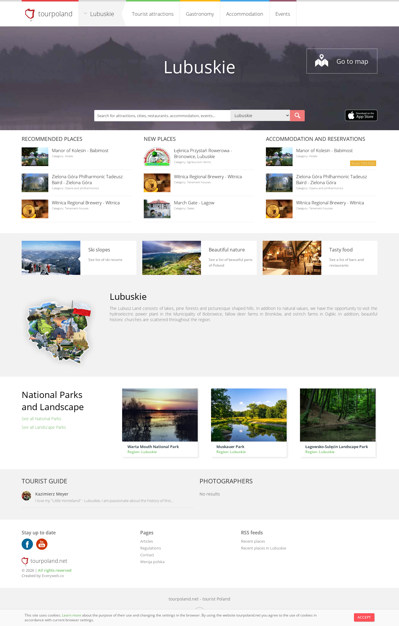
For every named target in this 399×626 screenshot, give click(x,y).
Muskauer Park (230, 446)
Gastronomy (200, 13)
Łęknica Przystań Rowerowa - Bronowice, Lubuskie (203, 153)
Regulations (150, 548)
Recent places (253, 541)
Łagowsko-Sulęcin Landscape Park (336, 446)
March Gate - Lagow (194, 203)
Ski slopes (99, 249)
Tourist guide (44, 481)
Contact (147, 554)
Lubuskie (102, 14)
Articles (146, 541)
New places (160, 138)
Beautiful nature (227, 249)
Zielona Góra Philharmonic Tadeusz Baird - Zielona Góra (87, 179)
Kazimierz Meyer (51, 494)
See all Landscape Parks (44, 427)
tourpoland (55, 13)
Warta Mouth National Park (153, 446)
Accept (364, 617)
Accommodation (244, 13)
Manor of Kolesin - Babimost (80, 150)
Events (282, 13)
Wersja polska (152, 561)
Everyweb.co (53, 575)
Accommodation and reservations (315, 138)
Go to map (352, 61)
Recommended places (52, 138)
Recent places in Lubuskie (263, 548)
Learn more (72, 615)
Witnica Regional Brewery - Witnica (86, 203)
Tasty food (341, 249)
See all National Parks (41, 418)
